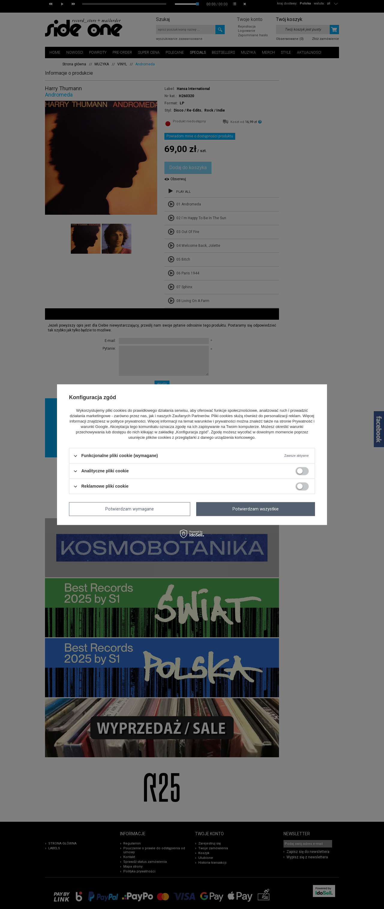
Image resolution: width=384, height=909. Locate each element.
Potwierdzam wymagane (129, 509)
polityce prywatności (127, 421)
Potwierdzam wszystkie (255, 509)
